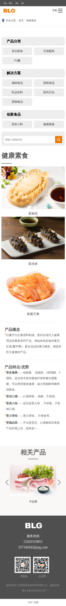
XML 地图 (32, 602)
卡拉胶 (33, 501)
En (10, 3)
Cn (5, 3)
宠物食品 (17, 101)
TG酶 (17, 60)
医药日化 (49, 92)
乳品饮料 (17, 92)
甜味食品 (49, 82)
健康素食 (49, 124)
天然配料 (49, 51)
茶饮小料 (17, 124)
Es (16, 3)
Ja (22, 3)
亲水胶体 (17, 51)
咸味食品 (17, 82)
